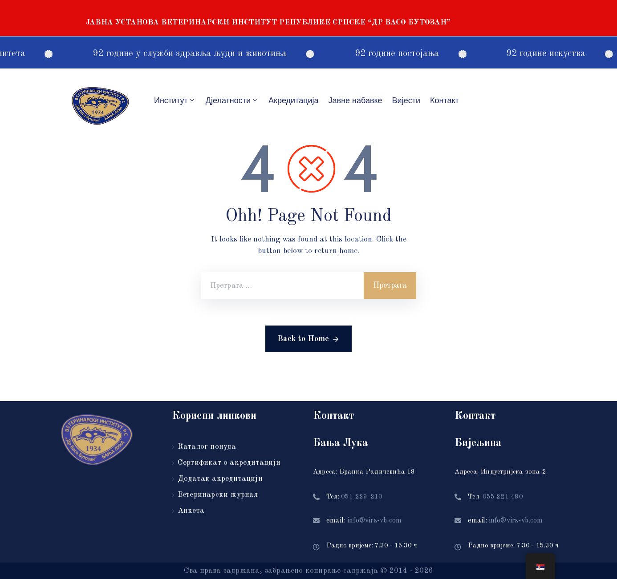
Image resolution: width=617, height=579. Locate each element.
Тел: (354, 497)
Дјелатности (232, 100)
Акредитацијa (293, 100)
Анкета (191, 511)
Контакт (444, 100)
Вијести (406, 100)
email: (364, 520)
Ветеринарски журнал (218, 495)
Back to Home (308, 339)
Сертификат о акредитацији (229, 462)
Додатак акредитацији (220, 478)
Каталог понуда (207, 446)
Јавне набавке (355, 100)
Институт (175, 100)
